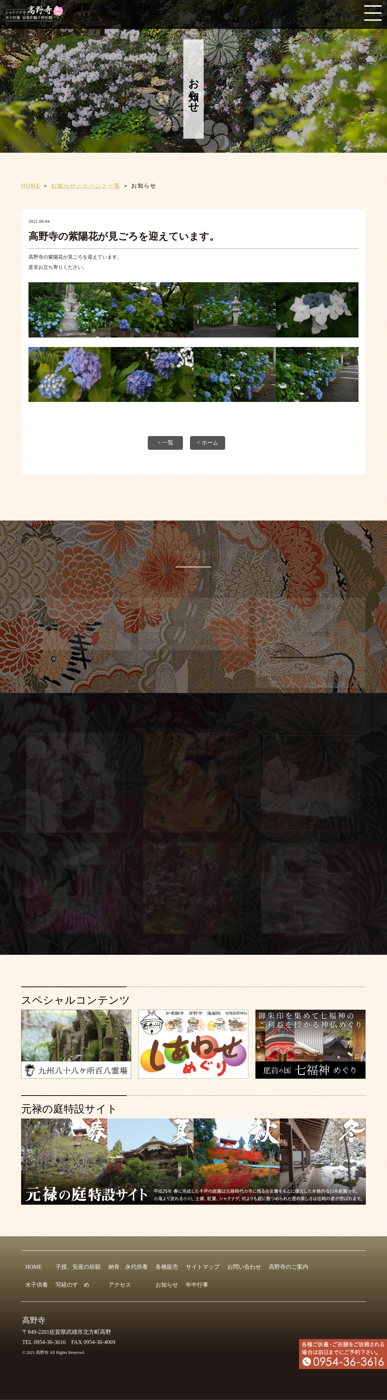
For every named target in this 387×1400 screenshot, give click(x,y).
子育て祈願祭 (319, 658)
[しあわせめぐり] (193, 1076)
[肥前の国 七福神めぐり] (310, 1076)
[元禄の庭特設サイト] (193, 1161)
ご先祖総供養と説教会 (330, 680)
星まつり (76, 642)
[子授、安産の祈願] (193, 831)
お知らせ (167, 1285)
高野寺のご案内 (288, 1267)
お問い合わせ (244, 1267)
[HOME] (37, 18)
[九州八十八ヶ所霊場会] (76, 1076)
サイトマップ (203, 1267)
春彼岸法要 (213, 607)
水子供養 (36, 1285)
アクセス (119, 1285)
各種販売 (167, 1267)
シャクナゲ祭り (218, 625)
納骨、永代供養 (128, 1267)
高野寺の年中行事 (193, 554)
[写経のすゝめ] (311, 831)
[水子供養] (76, 831)
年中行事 (197, 1285)
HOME (30, 186)
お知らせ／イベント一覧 (86, 186)
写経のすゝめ (72, 1285)
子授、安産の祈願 (78, 1267)
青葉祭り (210, 642)
